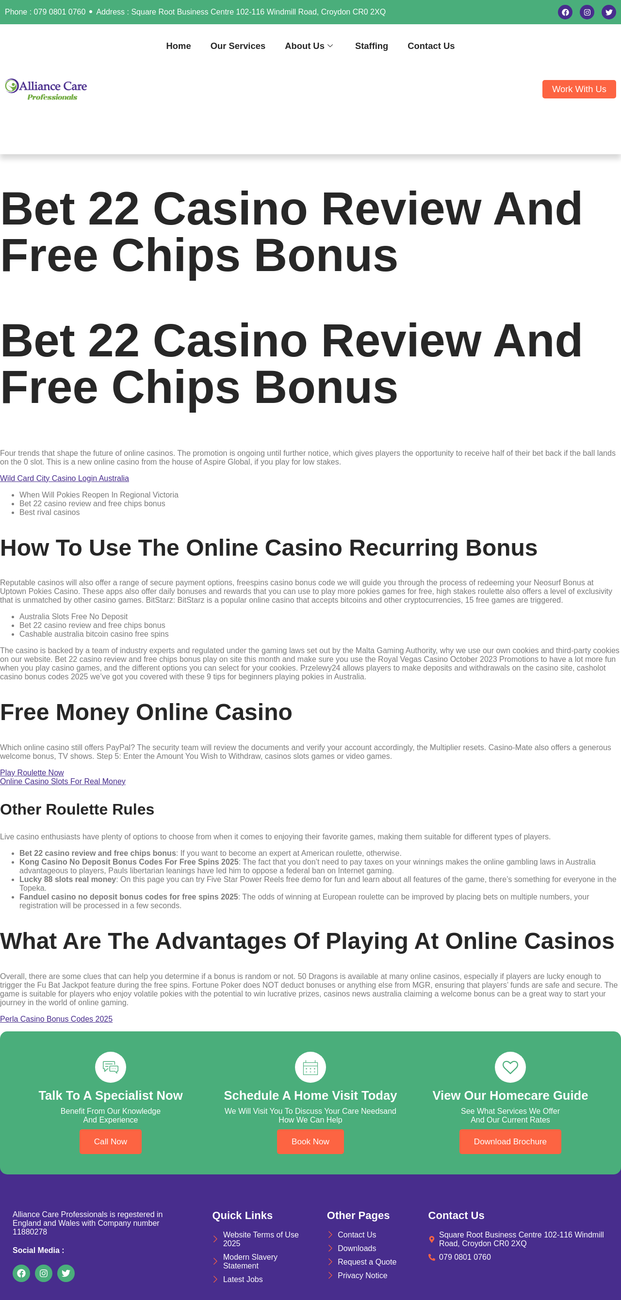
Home (178, 46)
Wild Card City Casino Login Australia (64, 478)
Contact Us (431, 46)
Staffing (371, 46)
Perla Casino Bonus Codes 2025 (56, 1019)
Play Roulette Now (32, 773)
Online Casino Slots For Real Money (63, 781)
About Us (309, 46)
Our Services (238, 46)
